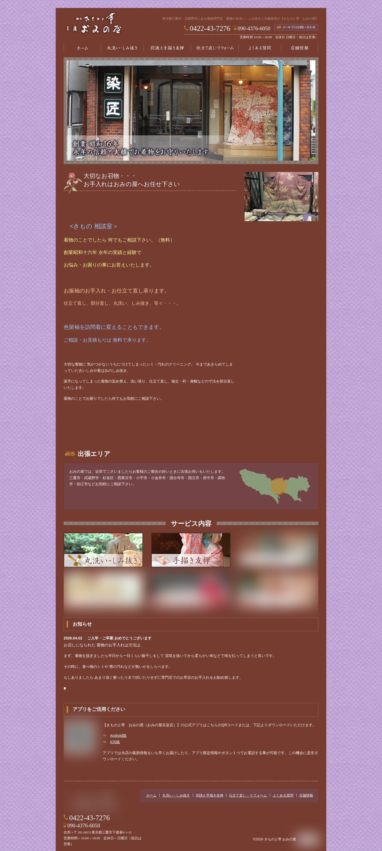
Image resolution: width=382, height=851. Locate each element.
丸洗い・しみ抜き (122, 48)
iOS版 (115, 741)
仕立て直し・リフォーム (215, 48)
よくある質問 (260, 48)
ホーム (82, 48)
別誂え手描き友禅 (167, 48)
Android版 (118, 735)
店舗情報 (299, 48)
